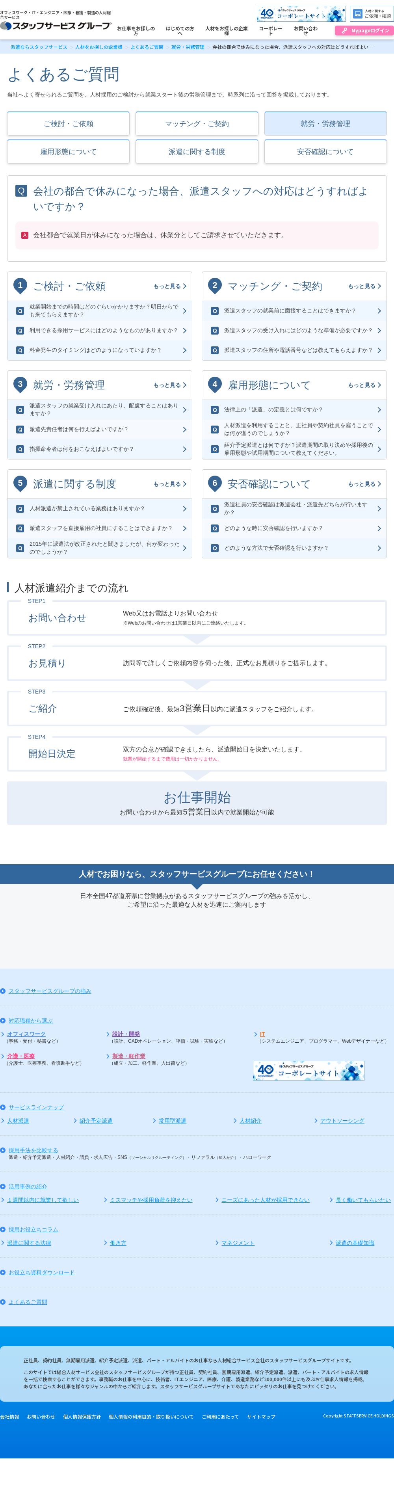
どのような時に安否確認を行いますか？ (273, 528)
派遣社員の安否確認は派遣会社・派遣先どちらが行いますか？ (296, 508)
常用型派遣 (172, 1121)
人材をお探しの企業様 (99, 46)
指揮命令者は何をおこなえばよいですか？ (82, 449)
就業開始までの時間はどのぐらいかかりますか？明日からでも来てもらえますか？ (104, 310)
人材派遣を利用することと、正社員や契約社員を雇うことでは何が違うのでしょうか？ (298, 429)
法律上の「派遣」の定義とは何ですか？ (273, 409)
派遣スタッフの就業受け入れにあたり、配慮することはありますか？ (104, 409)
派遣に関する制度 (197, 152)
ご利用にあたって (220, 1416)
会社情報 (9, 1416)
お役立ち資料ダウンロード (42, 1272)
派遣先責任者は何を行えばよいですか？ (79, 429)
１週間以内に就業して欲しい (43, 1200)
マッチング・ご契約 (197, 124)
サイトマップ (261, 1416)
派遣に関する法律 (29, 1243)
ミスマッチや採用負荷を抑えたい (151, 1200)
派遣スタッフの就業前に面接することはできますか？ (290, 310)
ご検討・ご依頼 (68, 124)
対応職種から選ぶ (31, 1020)
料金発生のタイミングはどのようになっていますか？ (96, 350)
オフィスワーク (26, 1034)
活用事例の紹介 (28, 1186)
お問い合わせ (41, 1416)
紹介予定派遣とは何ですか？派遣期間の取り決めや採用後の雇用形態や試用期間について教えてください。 (298, 449)
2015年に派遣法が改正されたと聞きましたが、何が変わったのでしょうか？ (105, 548)
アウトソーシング (342, 1121)
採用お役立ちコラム (33, 1229)
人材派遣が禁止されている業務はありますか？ (87, 508)
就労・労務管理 (187, 46)
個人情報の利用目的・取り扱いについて (151, 1416)
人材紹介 (251, 1121)
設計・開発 (126, 1034)
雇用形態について (68, 152)
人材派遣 (18, 1121)
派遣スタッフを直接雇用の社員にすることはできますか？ (101, 528)
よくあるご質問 (147, 46)
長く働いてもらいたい (363, 1200)
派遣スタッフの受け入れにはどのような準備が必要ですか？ (298, 330)
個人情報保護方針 (82, 1416)
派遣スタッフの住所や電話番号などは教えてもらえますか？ (298, 350)
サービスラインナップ (36, 1107)
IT (262, 1034)
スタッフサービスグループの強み (50, 991)
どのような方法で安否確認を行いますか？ (276, 548)
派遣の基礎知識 (355, 1243)
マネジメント (238, 1243)
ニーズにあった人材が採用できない (265, 1200)
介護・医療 (21, 1056)
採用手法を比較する (33, 1150)
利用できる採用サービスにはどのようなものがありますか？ (104, 330)
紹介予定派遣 (96, 1121)
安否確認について (325, 152)
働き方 (118, 1243)
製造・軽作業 (128, 1056)
